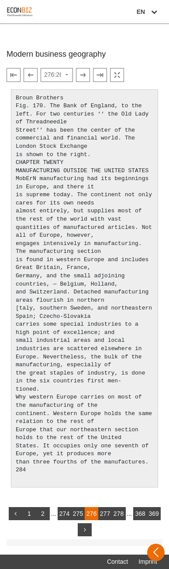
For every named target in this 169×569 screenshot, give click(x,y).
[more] (85, 529)
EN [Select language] (148, 11)
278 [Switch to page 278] (119, 513)
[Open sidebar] (156, 552)
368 (140, 513)
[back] (16, 513)
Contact (117, 561)
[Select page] (56, 75)
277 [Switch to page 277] (105, 513)
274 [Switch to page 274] (64, 513)
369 (153, 513)
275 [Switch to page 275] (78, 513)
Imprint (147, 561)
